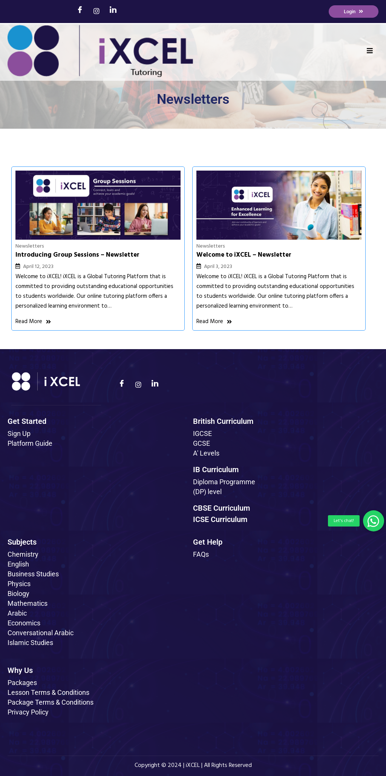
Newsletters (29, 222)
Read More (33, 324)
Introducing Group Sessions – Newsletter (59, 234)
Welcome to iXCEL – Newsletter (186, 231)
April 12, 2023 (38, 250)
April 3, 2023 (161, 243)
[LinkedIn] (113, 11)
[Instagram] (96, 11)
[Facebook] (80, 11)
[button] (373, 520)
